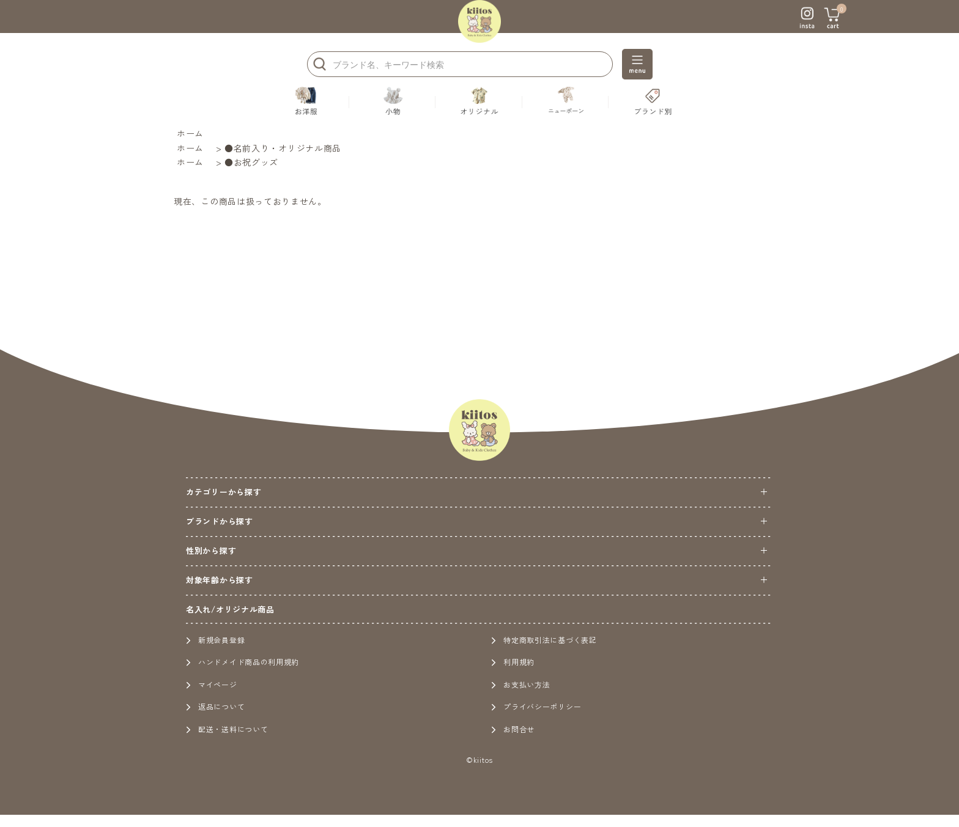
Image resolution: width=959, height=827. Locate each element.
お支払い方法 (520, 684)
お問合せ (513, 729)
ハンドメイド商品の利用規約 (242, 661)
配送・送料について (227, 729)
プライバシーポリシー (536, 706)
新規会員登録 (215, 639)
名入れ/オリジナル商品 (230, 609)
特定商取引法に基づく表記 (543, 639)
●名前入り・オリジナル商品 (282, 148)
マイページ (211, 684)
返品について (215, 706)
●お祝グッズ (251, 162)
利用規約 (513, 661)
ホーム (190, 133)
